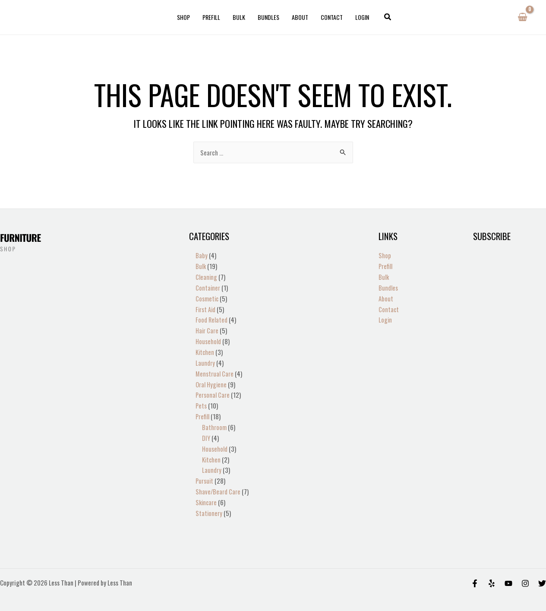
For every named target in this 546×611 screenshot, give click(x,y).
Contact (331, 17)
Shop (184, 17)
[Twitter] (542, 574)
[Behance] (508, 574)
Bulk (239, 17)
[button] (386, 17)
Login (361, 17)
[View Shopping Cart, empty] (522, 17)
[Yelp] (492, 574)
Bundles (268, 17)
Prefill (212, 17)
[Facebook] (475, 574)
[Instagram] (525, 574)
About (299, 17)
